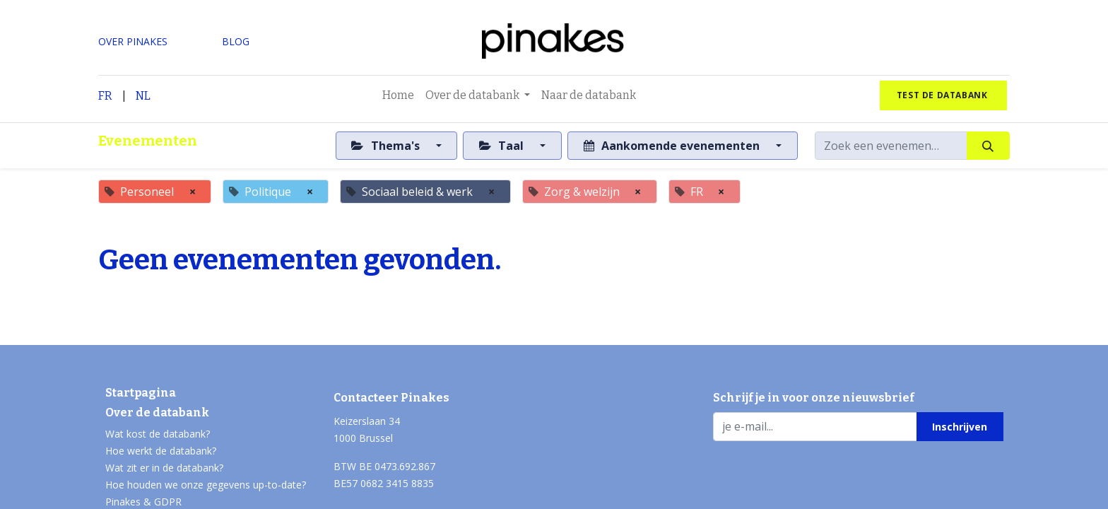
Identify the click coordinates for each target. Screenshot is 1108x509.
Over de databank (157, 412)
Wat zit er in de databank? (164, 467)
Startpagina (140, 392)
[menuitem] (398, 95)
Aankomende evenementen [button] (673, 145)
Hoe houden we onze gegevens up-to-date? (205, 484)
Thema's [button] (386, 145)
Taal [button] (502, 145)
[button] (960, 426)
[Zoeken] (988, 145)
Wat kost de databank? (157, 433)
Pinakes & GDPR (143, 501)
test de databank (943, 95)
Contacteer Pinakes (391, 397)
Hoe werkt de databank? (160, 450)
